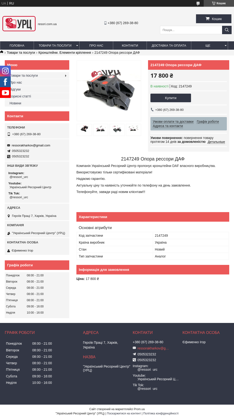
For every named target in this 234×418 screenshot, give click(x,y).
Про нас (96, 45)
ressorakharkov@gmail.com (31, 145)
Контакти (130, 45)
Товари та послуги (55, 45)
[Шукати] (227, 30)
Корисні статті (20, 96)
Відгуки (15, 89)
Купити (170, 98)
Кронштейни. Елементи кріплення (64, 52)
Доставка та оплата (169, 45)
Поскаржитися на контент (124, 413)
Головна (17, 45)
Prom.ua (139, 409)
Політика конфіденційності (161, 413)
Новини (15, 103)
